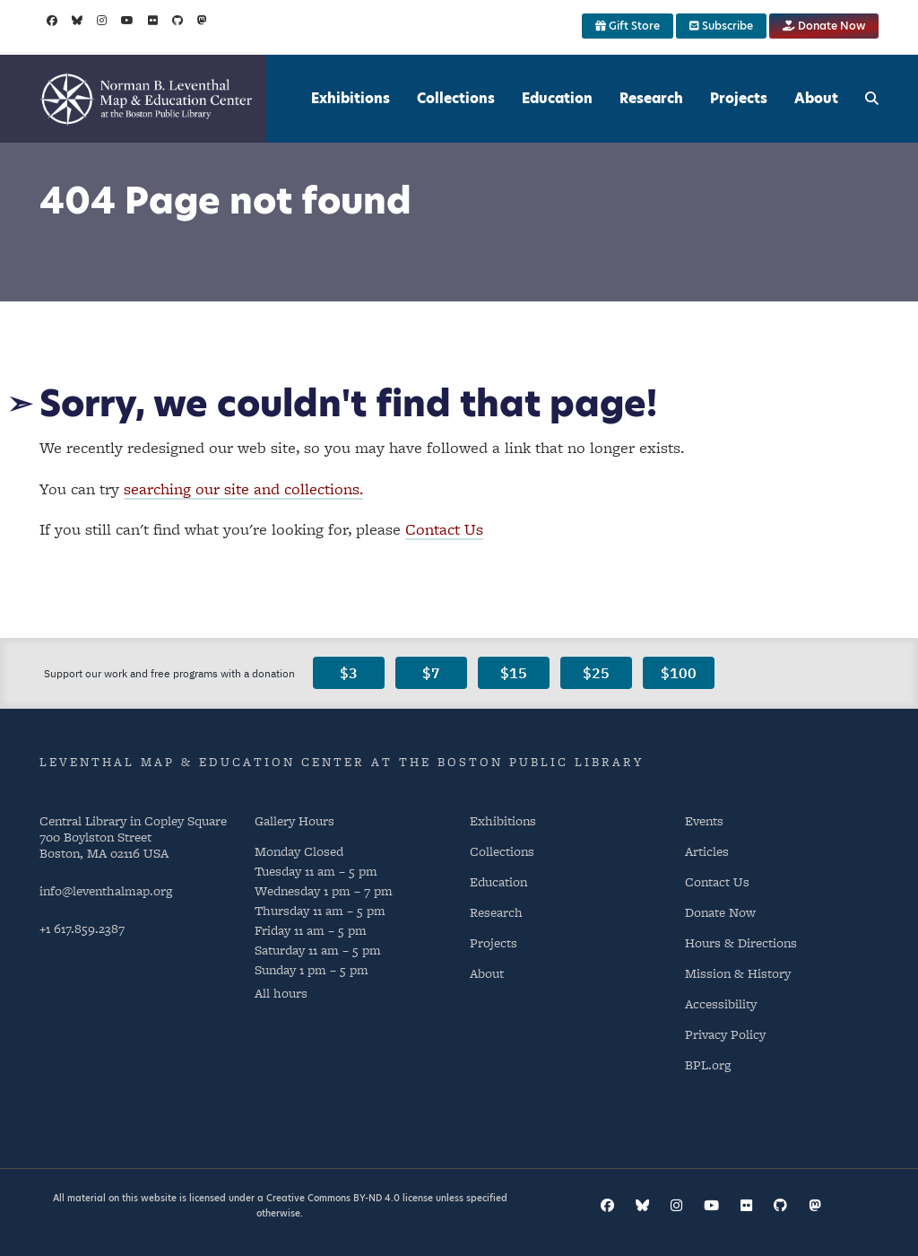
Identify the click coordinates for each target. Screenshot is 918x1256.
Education (557, 98)
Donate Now (824, 25)
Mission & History (738, 973)
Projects (738, 98)
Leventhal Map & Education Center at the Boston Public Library (341, 762)
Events (704, 820)
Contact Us (444, 529)
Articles (707, 851)
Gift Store (627, 25)
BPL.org (708, 1064)
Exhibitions (350, 98)
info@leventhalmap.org (105, 890)
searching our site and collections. (243, 488)
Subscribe (721, 25)
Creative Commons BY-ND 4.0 (333, 1197)
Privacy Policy (725, 1034)
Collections (456, 98)
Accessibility (721, 1003)
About (816, 98)
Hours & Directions (741, 942)
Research (651, 98)
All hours (281, 992)
